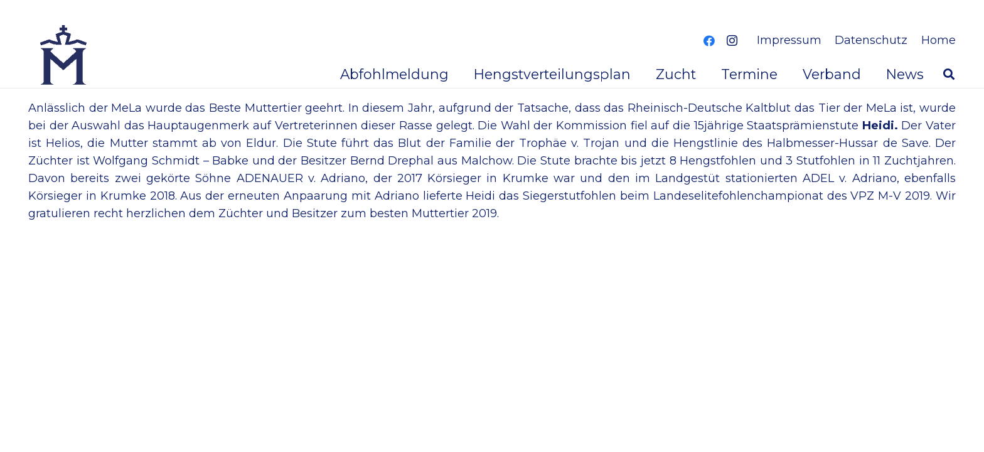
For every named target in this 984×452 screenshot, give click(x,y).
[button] (948, 74)
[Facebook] (709, 41)
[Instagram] (731, 41)
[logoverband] (64, 56)
